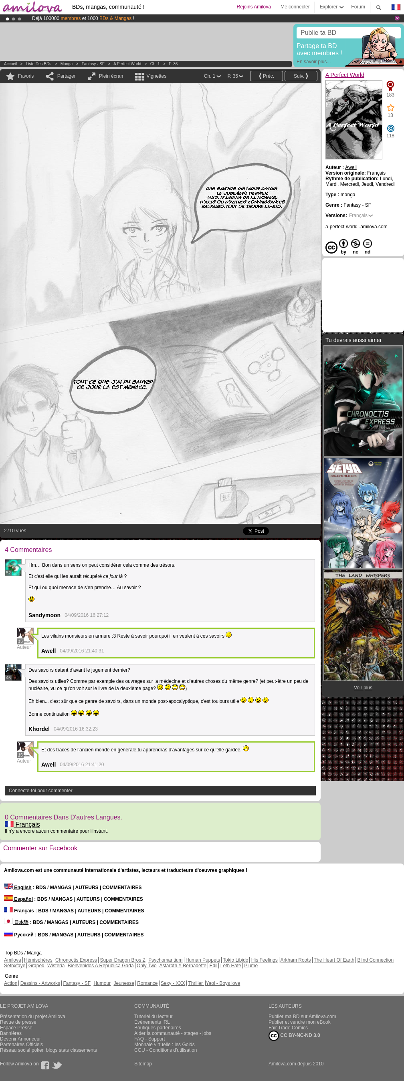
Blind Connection (375, 960)
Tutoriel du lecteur (153, 1016)
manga (67, 64)
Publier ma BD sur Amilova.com (302, 1016)
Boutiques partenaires (157, 1028)
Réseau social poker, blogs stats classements (48, 1050)
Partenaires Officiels (21, 1044)
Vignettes (156, 76)
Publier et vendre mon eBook (300, 1022)
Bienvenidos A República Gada (101, 965)
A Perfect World (127, 64)
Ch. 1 (155, 64)
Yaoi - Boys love (223, 983)
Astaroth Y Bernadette (182, 965)
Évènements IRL (152, 1022)
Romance (147, 983)
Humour (102, 983)
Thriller (196, 983)
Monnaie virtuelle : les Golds (164, 1044)
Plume (251, 965)
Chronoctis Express (76, 960)
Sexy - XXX (173, 983)
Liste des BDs (38, 64)
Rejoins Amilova (254, 7)
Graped (36, 965)
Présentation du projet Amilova (32, 1016)
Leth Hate (230, 965)
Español (18, 899)
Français (22, 824)
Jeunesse (123, 983)
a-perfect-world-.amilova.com (356, 226)
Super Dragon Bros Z (122, 960)
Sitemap (143, 1064)
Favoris (26, 76)
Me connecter (295, 7)
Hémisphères (38, 960)
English (18, 887)
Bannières (11, 1033)
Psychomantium (165, 960)
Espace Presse (16, 1028)
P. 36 (173, 64)
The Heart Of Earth (334, 960)
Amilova (12, 960)
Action (10, 983)
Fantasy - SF (93, 64)
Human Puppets (203, 960)
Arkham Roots (296, 960)
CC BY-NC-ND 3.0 (294, 1036)
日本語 (16, 922)
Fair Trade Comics (288, 1028)
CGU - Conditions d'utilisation (165, 1050)
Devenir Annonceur (20, 1039)
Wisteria (56, 965)
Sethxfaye (14, 965)
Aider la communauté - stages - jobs (172, 1033)
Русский (19, 935)
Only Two (147, 965)
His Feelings (264, 960)
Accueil (10, 64)
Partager (66, 76)
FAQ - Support (149, 1039)
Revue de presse (18, 1022)
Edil (213, 965)
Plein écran (111, 76)
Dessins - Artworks (40, 983)
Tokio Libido (235, 960)
